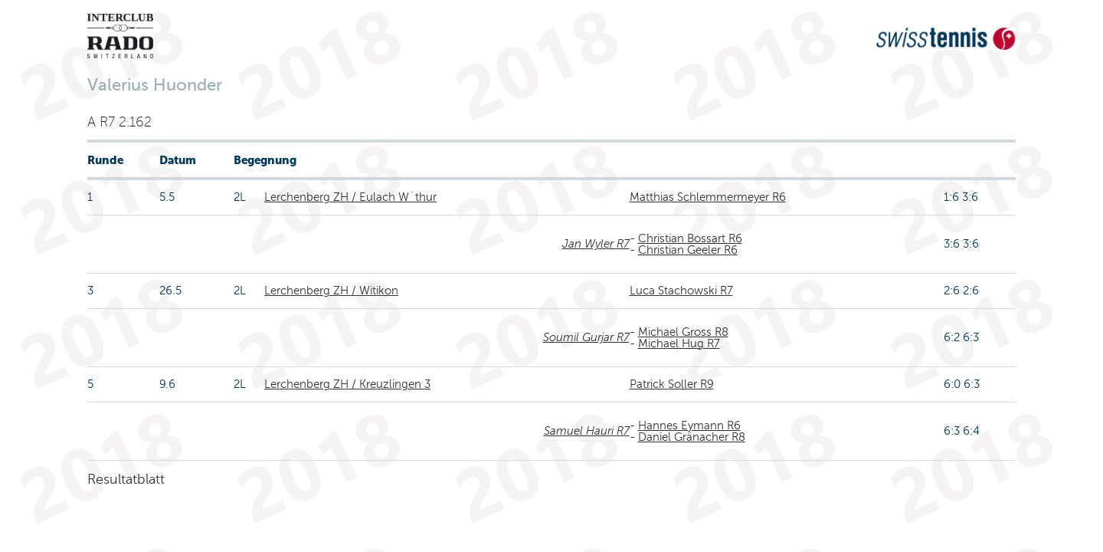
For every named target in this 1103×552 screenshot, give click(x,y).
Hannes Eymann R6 (689, 425)
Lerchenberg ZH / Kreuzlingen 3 (347, 384)
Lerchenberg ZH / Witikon (331, 290)
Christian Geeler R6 (688, 250)
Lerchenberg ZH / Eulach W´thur (350, 197)
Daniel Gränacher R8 (691, 437)
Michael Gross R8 (683, 332)
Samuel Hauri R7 (587, 431)
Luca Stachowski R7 (681, 290)
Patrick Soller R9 (672, 384)
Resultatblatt (126, 479)
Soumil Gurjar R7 (586, 337)
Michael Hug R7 (679, 343)
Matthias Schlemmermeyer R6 (708, 197)
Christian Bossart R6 (690, 238)
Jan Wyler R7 (596, 244)
